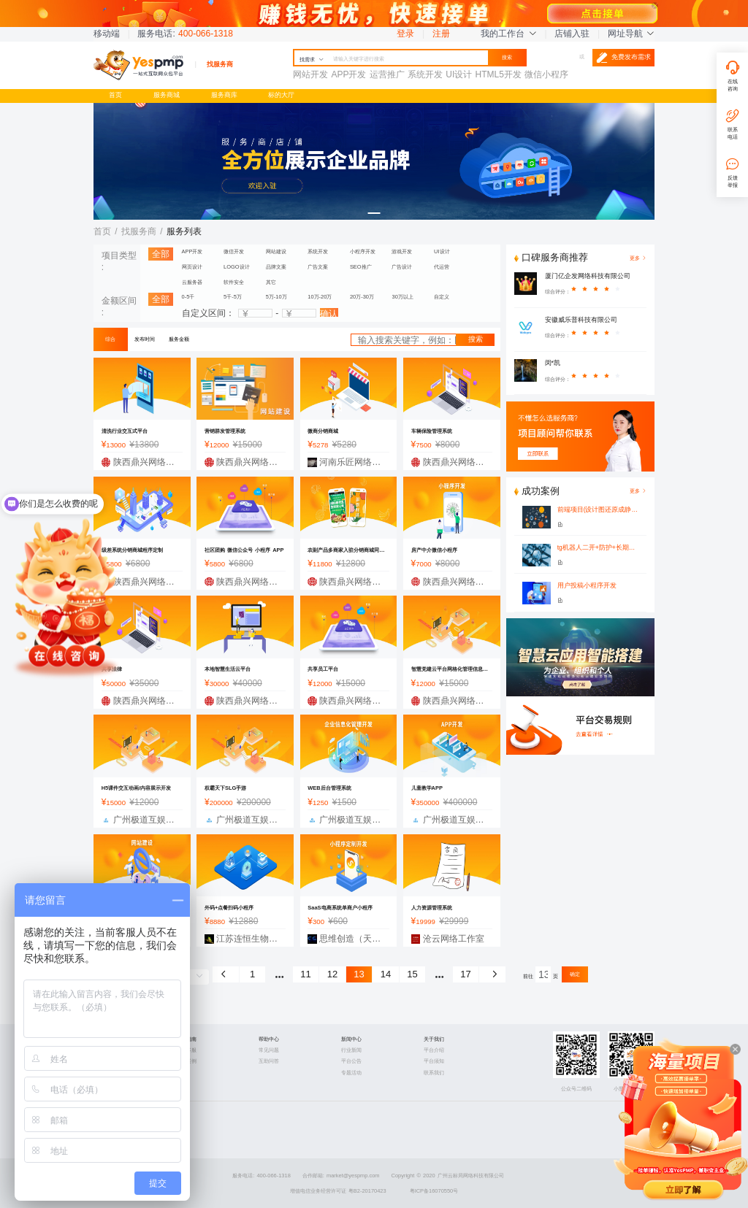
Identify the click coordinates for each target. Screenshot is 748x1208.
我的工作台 (508, 33)
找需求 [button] (311, 59)
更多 (638, 491)
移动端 (107, 33)
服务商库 (224, 95)
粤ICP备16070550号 (434, 1191)
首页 (115, 95)
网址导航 (631, 33)
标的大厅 (281, 95)
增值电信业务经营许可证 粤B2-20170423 (338, 1191)
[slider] (599, 292)
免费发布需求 (623, 58)
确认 (328, 313)
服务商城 (166, 95)
